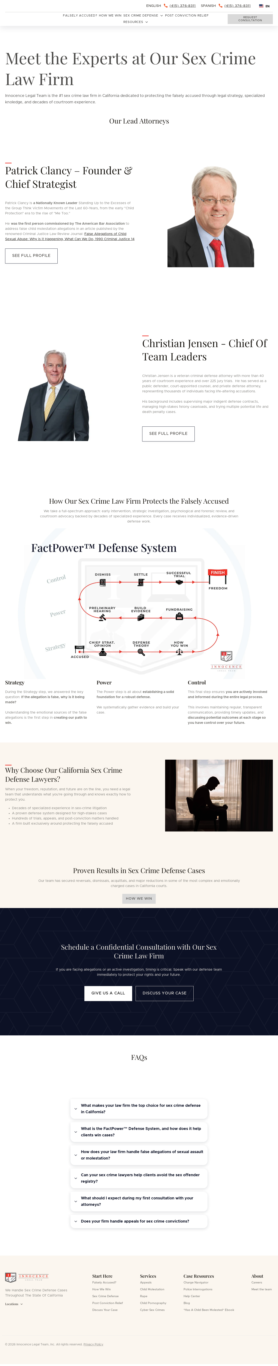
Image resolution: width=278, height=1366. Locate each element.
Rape (143, 1296)
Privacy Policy (93, 1344)
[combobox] (264, 6)
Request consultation (250, 19)
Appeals (146, 1282)
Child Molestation (152, 1289)
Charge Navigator (196, 1282)
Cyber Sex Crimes (152, 1310)
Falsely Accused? (80, 15)
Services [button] (148, 1276)
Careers (256, 1282)
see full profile (31, 256)
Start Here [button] (102, 1276)
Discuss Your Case (165, 993)
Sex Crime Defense (105, 1296)
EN (264, 6)
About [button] (257, 1276)
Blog (187, 1303)
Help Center (192, 1296)
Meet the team (261, 1289)
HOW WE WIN (139, 898)
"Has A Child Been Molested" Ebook (209, 1310)
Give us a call (108, 993)
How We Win (110, 15)
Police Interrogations (198, 1289)
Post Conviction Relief (187, 15)
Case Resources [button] (199, 1276)
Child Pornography (153, 1303)
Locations (14, 1304)
